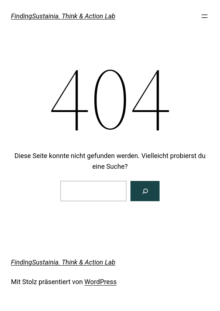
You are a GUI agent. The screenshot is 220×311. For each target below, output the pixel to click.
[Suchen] (145, 191)
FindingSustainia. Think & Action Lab (63, 16)
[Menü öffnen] (204, 16)
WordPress (100, 282)
